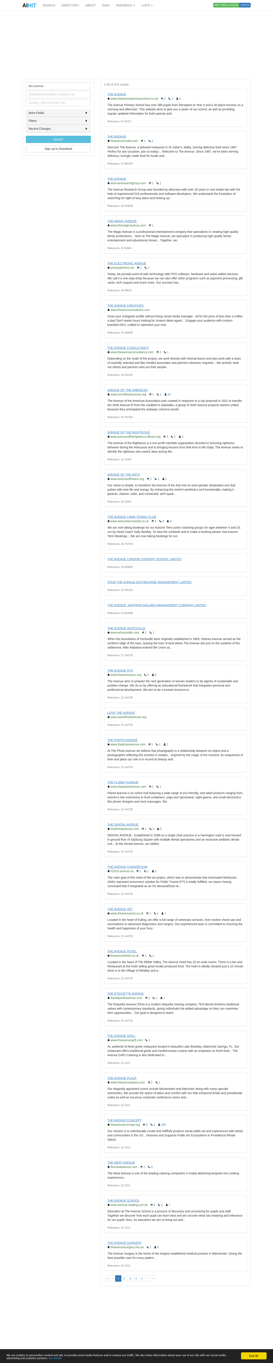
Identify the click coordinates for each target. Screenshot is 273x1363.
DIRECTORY (70, 5)
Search (58, 139)
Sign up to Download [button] (58, 148)
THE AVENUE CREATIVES (125, 305)
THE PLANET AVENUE (123, 782)
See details (105, 1358)
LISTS (147, 5)
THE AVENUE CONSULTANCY (128, 348)
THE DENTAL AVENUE (122, 824)
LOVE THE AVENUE (121, 712)
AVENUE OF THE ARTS (123, 474)
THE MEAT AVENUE (121, 1162)
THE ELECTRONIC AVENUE (126, 263)
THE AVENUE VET (120, 909)
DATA (106, 5)
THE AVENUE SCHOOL (123, 1200)
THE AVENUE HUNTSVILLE (126, 628)
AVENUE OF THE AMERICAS (127, 390)
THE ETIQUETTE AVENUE (125, 993)
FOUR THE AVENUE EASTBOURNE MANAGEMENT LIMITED (149, 582)
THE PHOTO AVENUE (122, 740)
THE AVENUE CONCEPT (124, 1120)
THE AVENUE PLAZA (121, 1078)
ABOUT (91, 5)
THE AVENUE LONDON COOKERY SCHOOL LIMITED (144, 559)
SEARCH (49, 5)
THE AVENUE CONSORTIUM (127, 867)
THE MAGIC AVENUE (122, 221)
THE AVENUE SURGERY (124, 1243)
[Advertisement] (136, 45)
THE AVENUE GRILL (121, 1036)
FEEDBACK (125, 5)
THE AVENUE (116, 94)
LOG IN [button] (245, 5)
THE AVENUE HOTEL (122, 951)
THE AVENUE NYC (120, 670)
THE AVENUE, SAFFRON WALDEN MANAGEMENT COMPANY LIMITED (156, 605)
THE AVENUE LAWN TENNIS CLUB (131, 517)
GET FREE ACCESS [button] (226, 5)
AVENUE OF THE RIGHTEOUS (128, 432)
